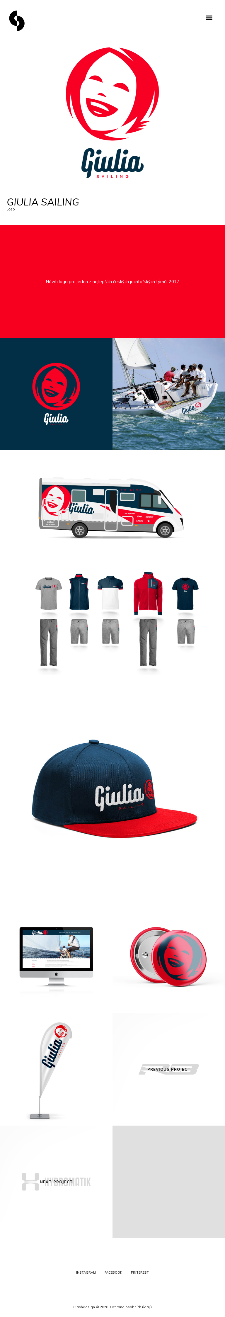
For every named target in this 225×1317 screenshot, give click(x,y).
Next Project (56, 1182)
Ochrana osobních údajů (131, 1307)
